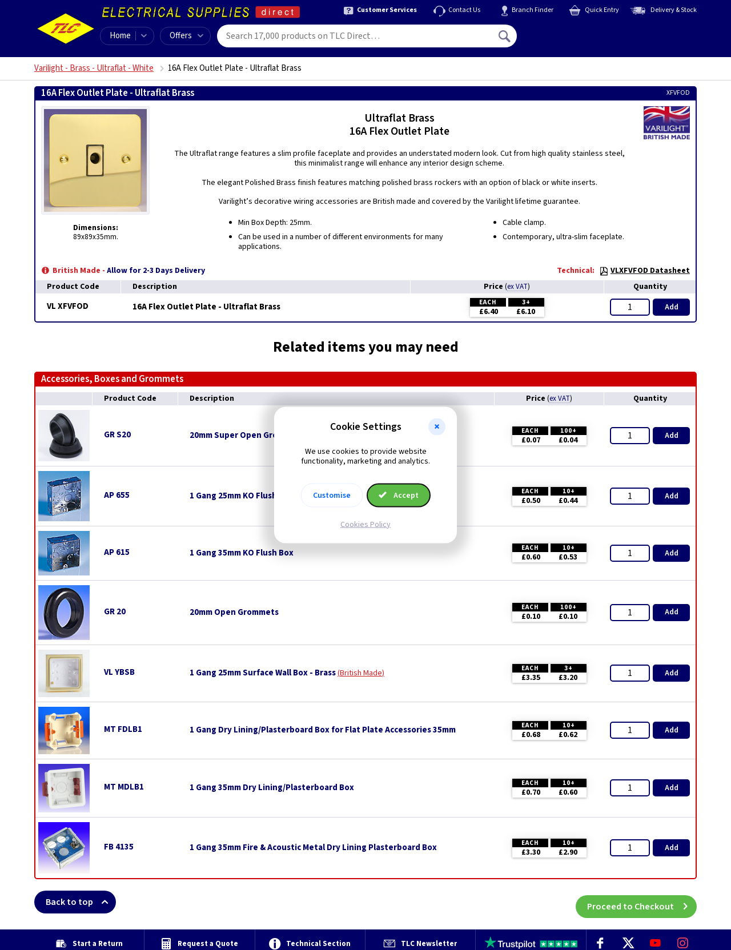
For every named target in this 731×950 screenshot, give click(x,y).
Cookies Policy (365, 524)
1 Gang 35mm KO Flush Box (242, 553)
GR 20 (115, 612)
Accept (399, 495)
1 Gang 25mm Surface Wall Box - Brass (263, 673)
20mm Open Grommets (234, 612)
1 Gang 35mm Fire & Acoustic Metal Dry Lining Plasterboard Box (313, 848)
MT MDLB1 (124, 787)
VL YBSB (119, 672)
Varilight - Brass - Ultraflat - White (94, 68)
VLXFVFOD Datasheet (644, 270)
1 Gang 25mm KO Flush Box (242, 496)
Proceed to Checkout (642, 902)
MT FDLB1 (123, 729)
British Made (361, 673)
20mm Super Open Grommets (247, 435)
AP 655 (117, 495)
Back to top (81, 902)
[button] (436, 427)
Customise (332, 495)
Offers (186, 36)
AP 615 (117, 552)
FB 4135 (119, 847)
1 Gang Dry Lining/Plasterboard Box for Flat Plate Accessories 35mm (323, 730)
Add (671, 307)
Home (120, 36)
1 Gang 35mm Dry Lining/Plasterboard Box (272, 788)
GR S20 (117, 435)
